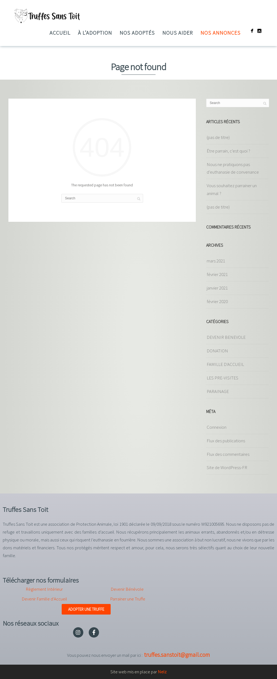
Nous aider (177, 32)
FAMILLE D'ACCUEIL (225, 364)
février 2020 (217, 301)
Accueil (60, 32)
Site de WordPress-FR (227, 467)
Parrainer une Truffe (127, 599)
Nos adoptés (137, 32)
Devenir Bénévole (127, 589)
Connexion (216, 427)
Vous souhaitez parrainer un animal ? (232, 189)
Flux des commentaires (228, 454)
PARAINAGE (218, 391)
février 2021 (217, 274)
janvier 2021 (217, 288)
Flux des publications (226, 441)
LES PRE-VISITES (222, 378)
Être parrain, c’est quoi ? (228, 151)
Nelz (162, 672)
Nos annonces (220, 32)
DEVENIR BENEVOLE (226, 337)
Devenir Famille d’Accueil (44, 599)
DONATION (217, 351)
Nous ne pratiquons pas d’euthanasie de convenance (233, 168)
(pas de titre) (218, 137)
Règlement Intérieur (44, 589)
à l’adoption (95, 32)
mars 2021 (216, 261)
